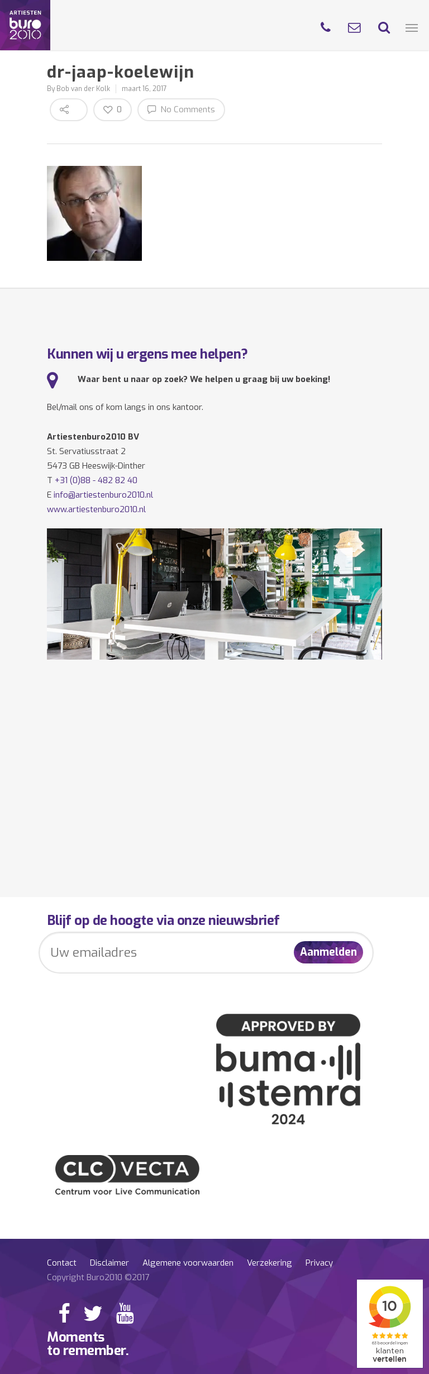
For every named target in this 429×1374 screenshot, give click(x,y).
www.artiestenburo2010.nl (96, 509)
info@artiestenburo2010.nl (103, 494)
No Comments (181, 109)
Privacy (319, 1262)
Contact (62, 1262)
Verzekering (269, 1262)
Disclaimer (109, 1262)
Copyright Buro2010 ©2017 (98, 1277)
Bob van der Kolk (83, 88)
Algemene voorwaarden (187, 1262)
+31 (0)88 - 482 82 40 (96, 480)
